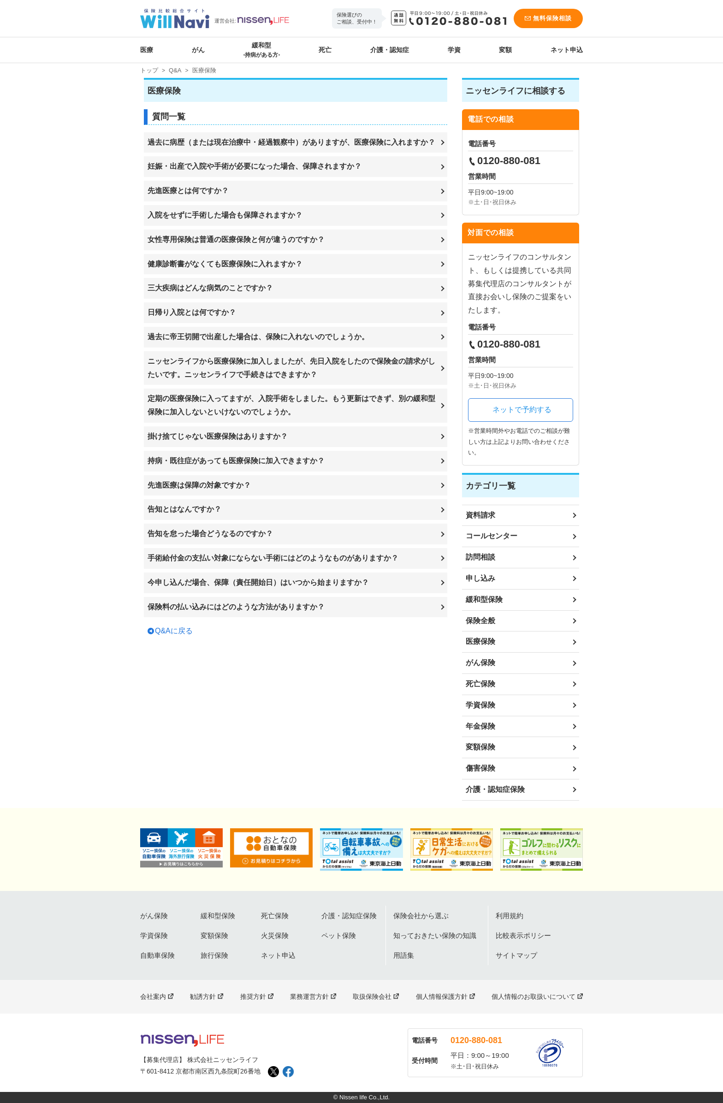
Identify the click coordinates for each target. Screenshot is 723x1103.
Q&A (175, 70)
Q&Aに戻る (174, 631)
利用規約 (509, 916)
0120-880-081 (476, 1040)
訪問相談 (480, 557)
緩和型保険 (484, 599)
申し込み (480, 578)
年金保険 (480, 726)
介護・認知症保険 (495, 789)
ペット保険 (338, 935)
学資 (454, 49)
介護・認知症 (389, 49)
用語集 (403, 955)
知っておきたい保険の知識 (434, 935)
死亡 (325, 49)
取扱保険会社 (372, 996)
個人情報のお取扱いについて (533, 996)
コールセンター (491, 536)
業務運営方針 (309, 996)
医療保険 (480, 641)
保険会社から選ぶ (421, 916)
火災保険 (275, 935)
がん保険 (480, 663)
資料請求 (480, 515)
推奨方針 (253, 996)
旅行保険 (214, 955)
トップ (149, 70)
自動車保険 (157, 955)
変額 (505, 49)
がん (198, 49)
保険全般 (480, 621)
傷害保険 (480, 768)
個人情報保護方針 (442, 996)
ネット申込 (567, 49)
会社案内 (153, 996)
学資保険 (480, 705)
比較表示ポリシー (523, 935)
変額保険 (480, 747)
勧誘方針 (203, 996)
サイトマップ (516, 955)
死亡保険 (480, 684)
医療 (146, 49)
